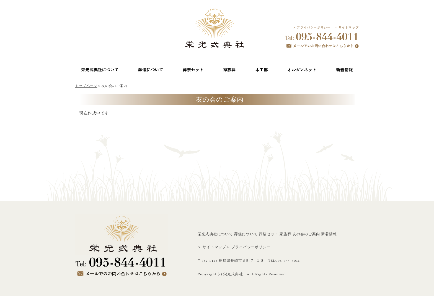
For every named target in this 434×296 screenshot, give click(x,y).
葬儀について (246, 234)
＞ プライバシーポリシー (312, 27)
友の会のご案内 (306, 234)
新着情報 (329, 234)
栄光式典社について (215, 234)
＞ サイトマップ (346, 27)
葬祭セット (268, 234)
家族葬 (285, 234)
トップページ (86, 86)
